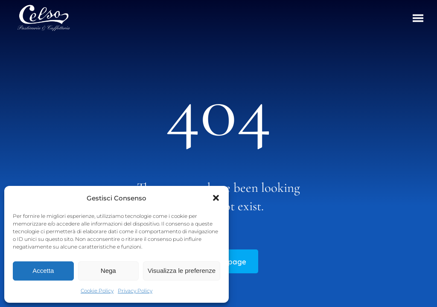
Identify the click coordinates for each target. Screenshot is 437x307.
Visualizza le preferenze (182, 270)
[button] (216, 198)
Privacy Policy (135, 290)
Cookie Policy (97, 290)
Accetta (43, 270)
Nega (108, 270)
